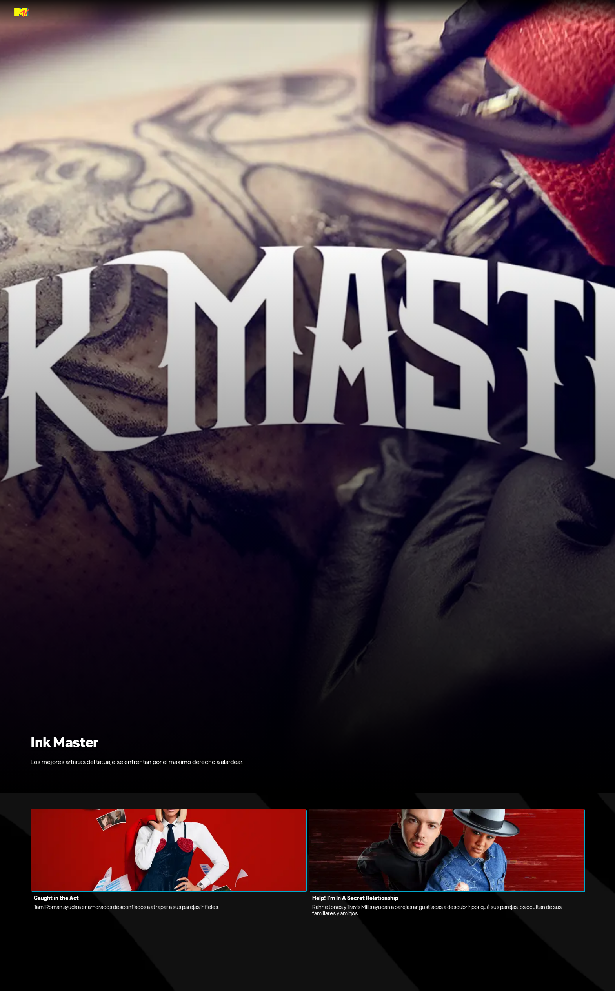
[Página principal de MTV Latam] (21, 12)
